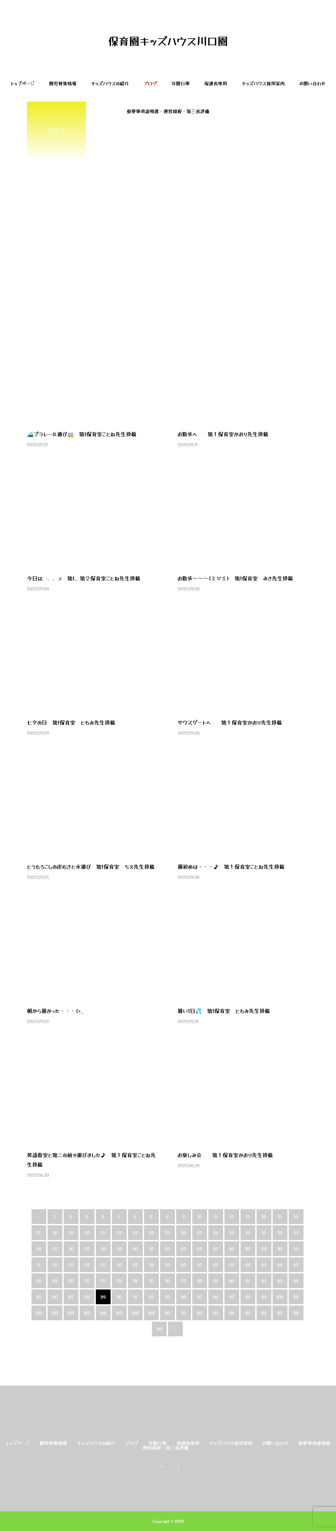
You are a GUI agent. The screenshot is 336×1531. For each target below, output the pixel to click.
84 (296, 1280)
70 (70, 1280)
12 (232, 1216)
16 (296, 1216)
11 (215, 1216)
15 (280, 1216)
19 (71, 1232)
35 (54, 1248)
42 (167, 1248)
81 (247, 1280)
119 (159, 1329)
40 (135, 1248)
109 (151, 1312)
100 (280, 1296)
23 (135, 1232)
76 (167, 1280)
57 (135, 1264)
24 (151, 1232)
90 (119, 1296)
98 (247, 1296)
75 (151, 1280)
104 (70, 1312)
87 (71, 1296)
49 (279, 1248)
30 (247, 1232)
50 (296, 1248)
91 (135, 1296)
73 (119, 1280)
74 (135, 1280)
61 (199, 1264)
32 (279, 1232)
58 (151, 1264)
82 (263, 1280)
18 (54, 1232)
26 (183, 1232)
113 (216, 1312)
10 (199, 1216)
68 (39, 1280)
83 (280, 1280)
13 (248, 1216)
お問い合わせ (312, 83)
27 (199, 1232)
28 (215, 1232)
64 (247, 1264)
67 (296, 1264)
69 (54, 1280)
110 (167, 1312)
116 (263, 1312)
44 (199, 1248)
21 (103, 1232)
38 (103, 1248)
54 (87, 1264)
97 (231, 1296)
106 (102, 1312)
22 (118, 1232)
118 (296, 1312)
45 (215, 1248)
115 (248, 1312)
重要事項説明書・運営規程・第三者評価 (168, 111)
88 (87, 1296)
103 (55, 1312)
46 (231, 1248)
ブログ (150, 83)
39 (118, 1248)
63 (231, 1264)
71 (87, 1280)
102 (38, 1312)
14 (264, 1216)
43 (183, 1248)
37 (87, 1248)
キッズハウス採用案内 (263, 83)
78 (199, 1280)
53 (70, 1264)
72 (103, 1280)
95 (199, 1296)
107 (119, 1312)
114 (232, 1312)
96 (215, 1296)
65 (263, 1264)
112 (199, 1312)
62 (215, 1264)
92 (151, 1296)
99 (263, 1296)
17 (39, 1232)
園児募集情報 (62, 83)
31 (264, 1232)
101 (296, 1296)
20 (87, 1232)
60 (183, 1264)
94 (183, 1296)
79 (215, 1280)
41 (151, 1248)
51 (39, 1264)
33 (296, 1232)
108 (135, 1312)
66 (280, 1264)
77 (183, 1280)
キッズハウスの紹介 (110, 83)
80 (232, 1280)
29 (231, 1232)
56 (119, 1264)
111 (183, 1312)
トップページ (23, 83)
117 (280, 1312)
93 (167, 1296)
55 (102, 1264)
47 (247, 1248)
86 (55, 1296)
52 (54, 1264)
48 (264, 1248)
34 (38, 1248)
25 (167, 1232)
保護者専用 (215, 83)
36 (71, 1248)
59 (167, 1264)
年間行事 (180, 83)
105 (87, 1312)
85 (38, 1296)
